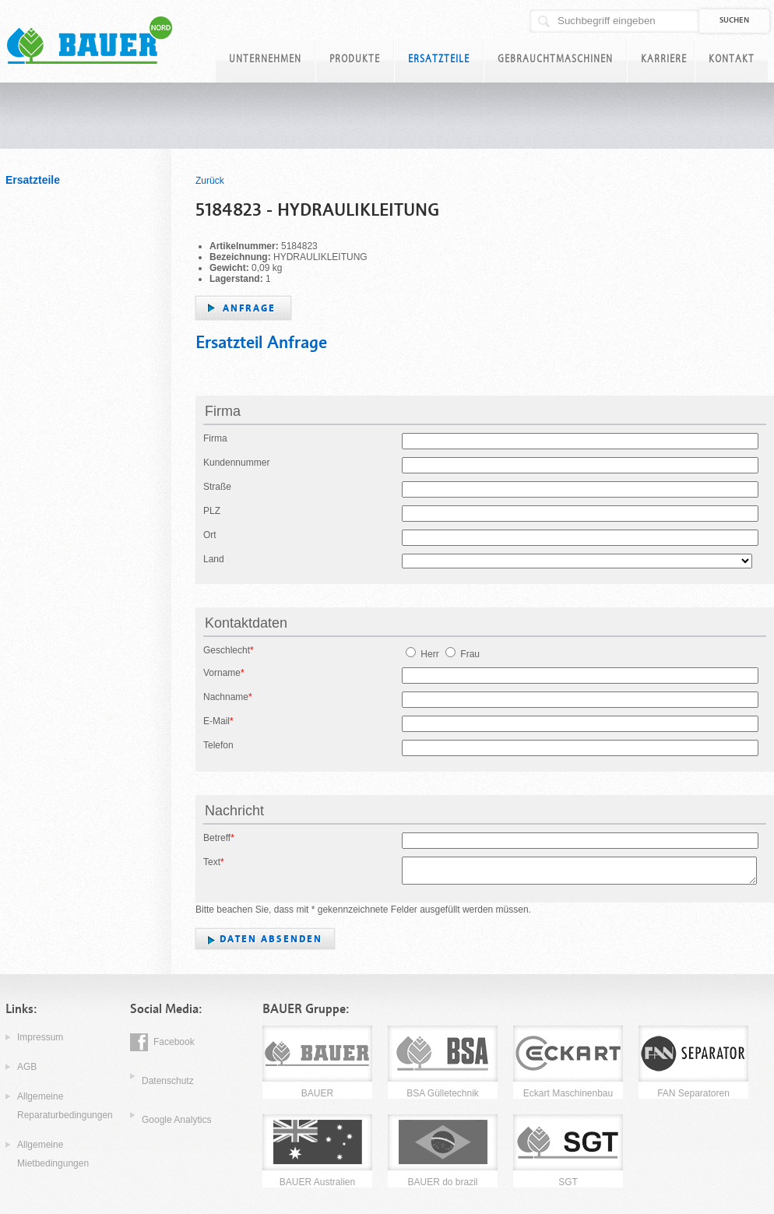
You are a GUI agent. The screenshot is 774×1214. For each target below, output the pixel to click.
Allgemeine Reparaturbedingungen (65, 1106)
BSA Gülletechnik (442, 1093)
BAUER (317, 1093)
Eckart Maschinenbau (568, 1093)
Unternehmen (265, 58)
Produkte (354, 58)
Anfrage (249, 308)
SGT (568, 1182)
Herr (422, 654)
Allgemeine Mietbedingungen (53, 1154)
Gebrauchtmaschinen (555, 58)
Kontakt (732, 58)
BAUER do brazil (442, 1182)
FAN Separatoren (693, 1093)
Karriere (664, 58)
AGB (27, 1066)
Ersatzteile (439, 58)
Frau (462, 654)
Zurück (209, 180)
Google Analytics (176, 1119)
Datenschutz (168, 1080)
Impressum (40, 1037)
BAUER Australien (317, 1182)
